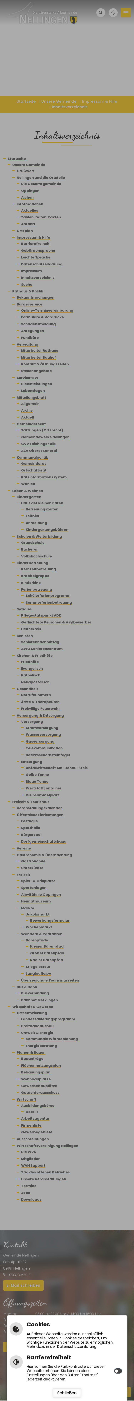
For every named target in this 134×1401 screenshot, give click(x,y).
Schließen (67, 1393)
